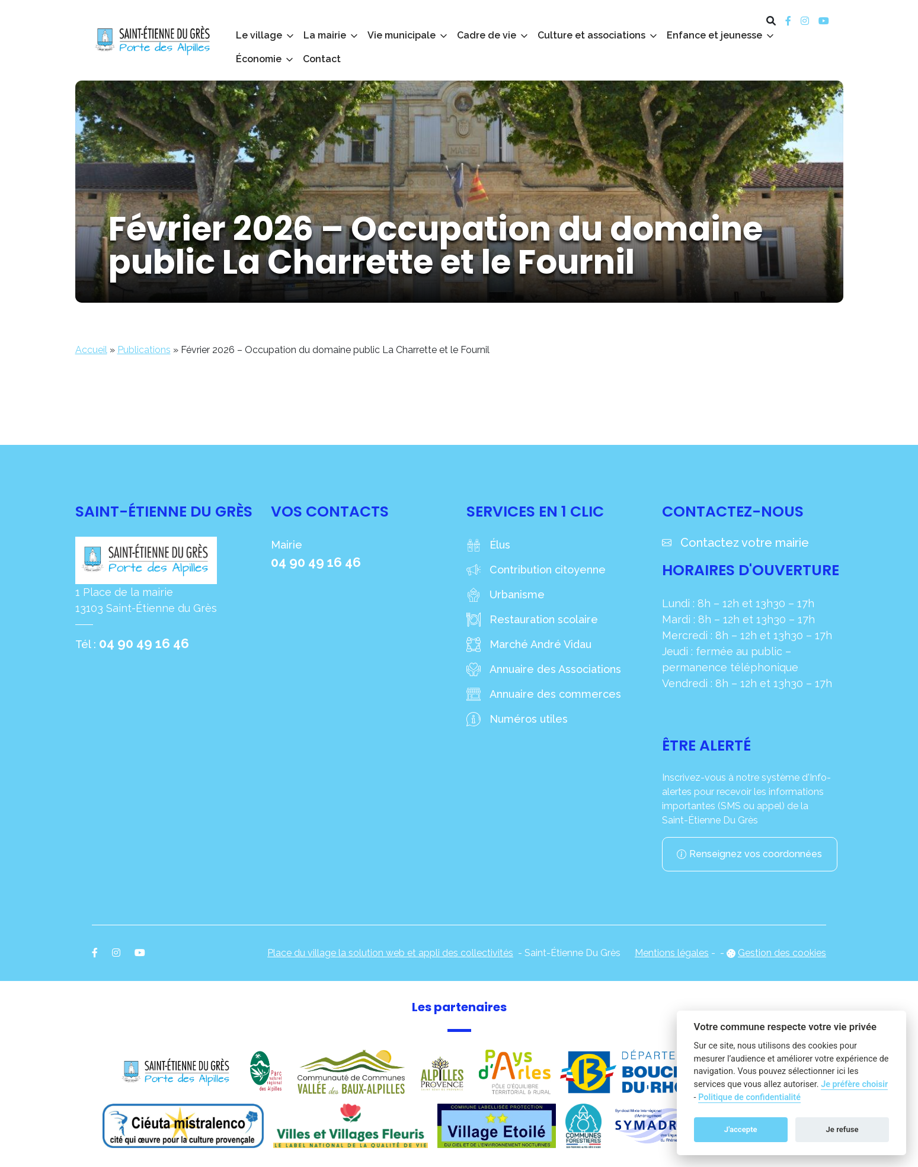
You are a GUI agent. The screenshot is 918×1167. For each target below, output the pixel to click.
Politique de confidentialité (749, 1097)
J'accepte (740, 1129)
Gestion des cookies (782, 952)
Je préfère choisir (854, 1084)
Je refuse (842, 1129)
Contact (322, 59)
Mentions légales (672, 952)
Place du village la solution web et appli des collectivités (390, 952)
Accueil (91, 349)
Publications (144, 349)
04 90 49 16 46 (144, 643)
